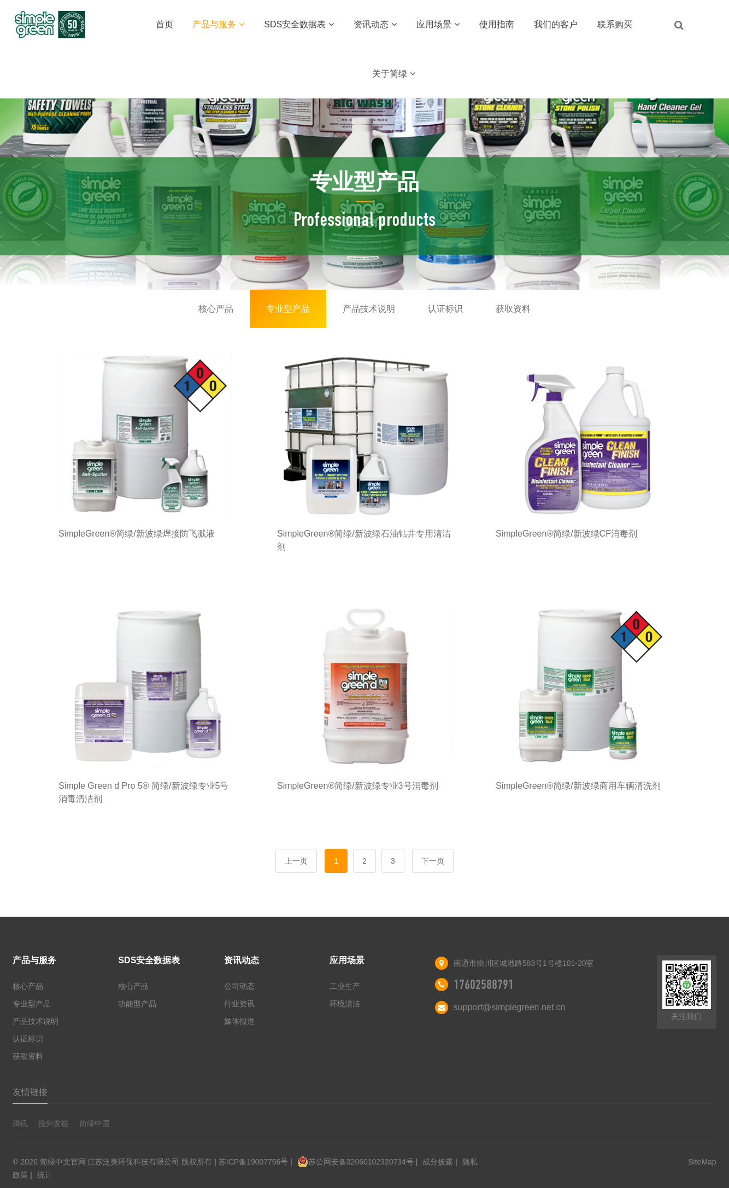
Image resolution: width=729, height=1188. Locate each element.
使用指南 (496, 24)
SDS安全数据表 (299, 24)
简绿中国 (94, 1123)
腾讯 (20, 1123)
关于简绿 (393, 73)
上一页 (296, 861)
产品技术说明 (369, 308)
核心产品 (215, 308)
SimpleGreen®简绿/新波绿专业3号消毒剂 (357, 785)
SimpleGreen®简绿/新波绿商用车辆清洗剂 (578, 785)
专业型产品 (288, 308)
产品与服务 (218, 24)
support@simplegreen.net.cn (510, 1007)
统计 (44, 1174)
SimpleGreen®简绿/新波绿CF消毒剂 (566, 533)
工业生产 (345, 986)
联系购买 (614, 24)
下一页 (432, 861)
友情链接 (30, 1092)
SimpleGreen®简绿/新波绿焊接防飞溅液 (136, 533)
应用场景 (438, 24)
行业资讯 (239, 1003)
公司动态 (239, 986)
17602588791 (484, 984)
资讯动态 (375, 24)
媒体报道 (239, 1021)
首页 (164, 24)
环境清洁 (345, 1003)
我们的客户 (556, 24)
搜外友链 (53, 1123)
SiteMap (702, 1161)
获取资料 (513, 308)
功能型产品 (137, 1003)
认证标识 (445, 308)
